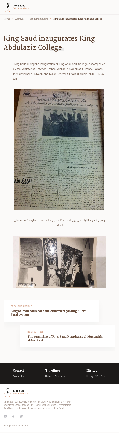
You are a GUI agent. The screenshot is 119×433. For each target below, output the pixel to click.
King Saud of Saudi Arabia (17, 7)
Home (7, 19)
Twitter (21, 417)
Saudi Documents (39, 19)
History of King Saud (96, 377)
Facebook (13, 417)
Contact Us (18, 377)
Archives (20, 19)
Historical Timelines (55, 377)
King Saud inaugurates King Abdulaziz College (77, 19)
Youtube (5, 417)
